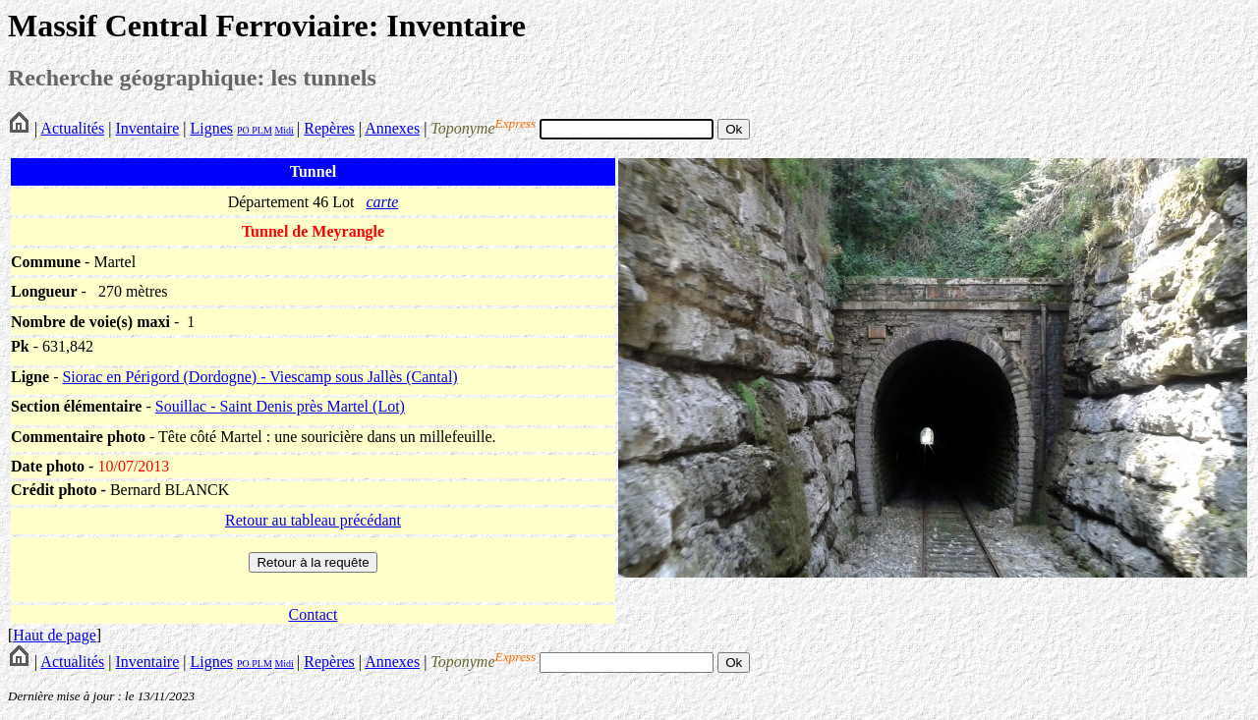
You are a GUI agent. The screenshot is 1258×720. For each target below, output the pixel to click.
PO (243, 130)
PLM (261, 130)
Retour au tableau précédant (313, 520)
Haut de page (54, 635)
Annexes (392, 128)
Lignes (211, 128)
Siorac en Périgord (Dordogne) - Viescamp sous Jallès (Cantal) (259, 376)
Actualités (72, 128)
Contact (313, 614)
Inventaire (147, 128)
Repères (329, 128)
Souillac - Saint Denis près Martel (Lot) (280, 406)
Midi (283, 130)
